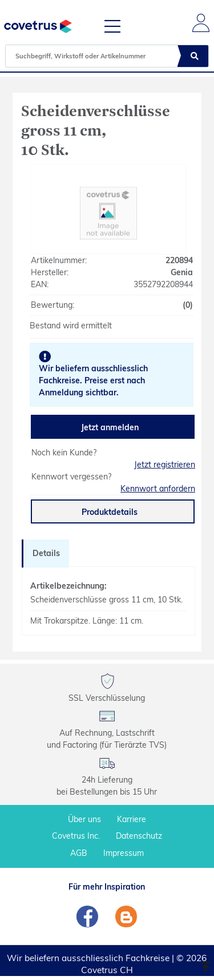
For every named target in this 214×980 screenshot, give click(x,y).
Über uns (84, 819)
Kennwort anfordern (157, 488)
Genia (182, 272)
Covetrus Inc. (76, 836)
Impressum (123, 853)
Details (46, 553)
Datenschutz (139, 836)
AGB (78, 853)
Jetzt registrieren (164, 464)
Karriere (131, 819)
